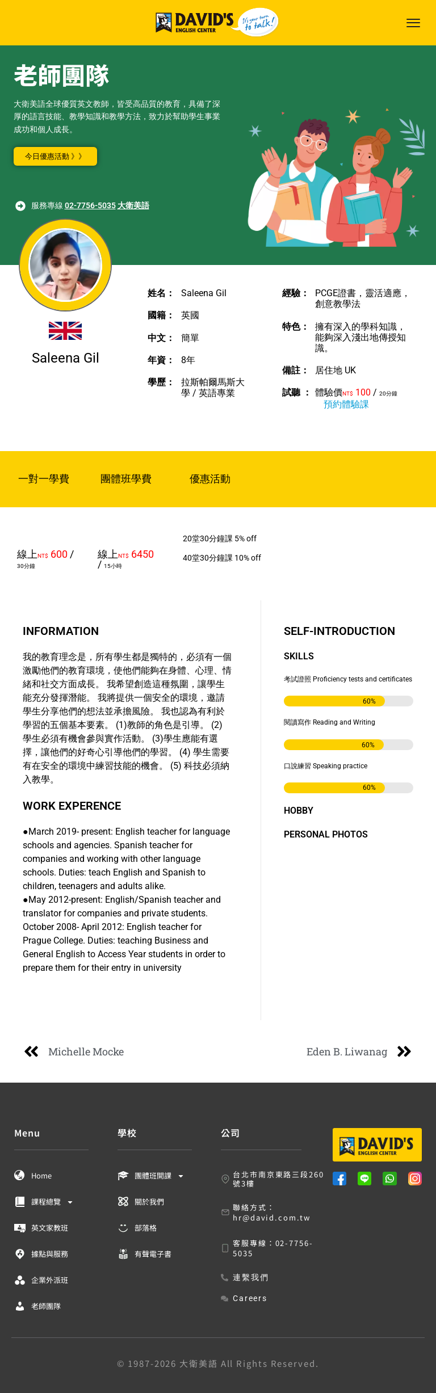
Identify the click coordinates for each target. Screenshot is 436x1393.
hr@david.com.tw (272, 1217)
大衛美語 (133, 205)
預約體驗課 (346, 404)
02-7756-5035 (90, 205)
